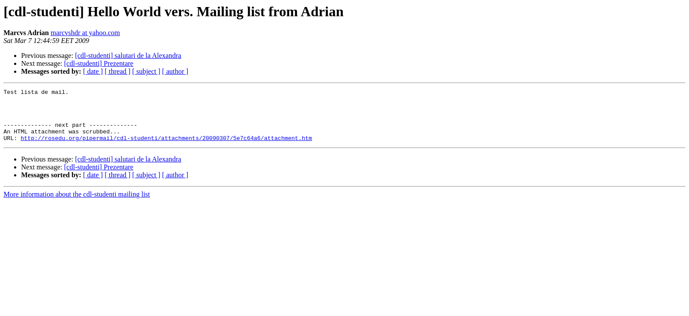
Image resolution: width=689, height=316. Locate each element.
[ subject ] (146, 71)
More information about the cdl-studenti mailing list (77, 204)
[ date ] (93, 71)
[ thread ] (118, 71)
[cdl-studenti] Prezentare (99, 63)
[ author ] (175, 71)
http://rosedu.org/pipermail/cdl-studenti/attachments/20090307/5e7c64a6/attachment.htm (166, 148)
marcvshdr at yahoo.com (85, 32)
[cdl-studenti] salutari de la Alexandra (128, 55)
